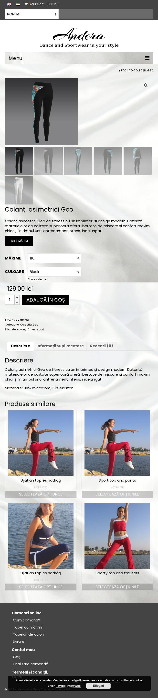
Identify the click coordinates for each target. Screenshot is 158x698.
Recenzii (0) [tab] (101, 346)
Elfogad (98, 685)
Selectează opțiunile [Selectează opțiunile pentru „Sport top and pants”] (117, 494)
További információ (68, 685)
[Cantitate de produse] (10, 300)
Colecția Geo (143, 70)
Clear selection (38, 279)
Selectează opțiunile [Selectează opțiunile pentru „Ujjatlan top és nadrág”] (41, 494)
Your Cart (41, 4)
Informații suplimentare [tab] (60, 346)
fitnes (32, 329)
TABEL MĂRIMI (19, 241)
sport (40, 329)
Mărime (13, 258)
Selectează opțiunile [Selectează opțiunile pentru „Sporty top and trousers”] (117, 587)
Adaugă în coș (45, 299)
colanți (22, 329)
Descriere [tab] (20, 346)
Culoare (14, 271)
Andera (79, 34)
